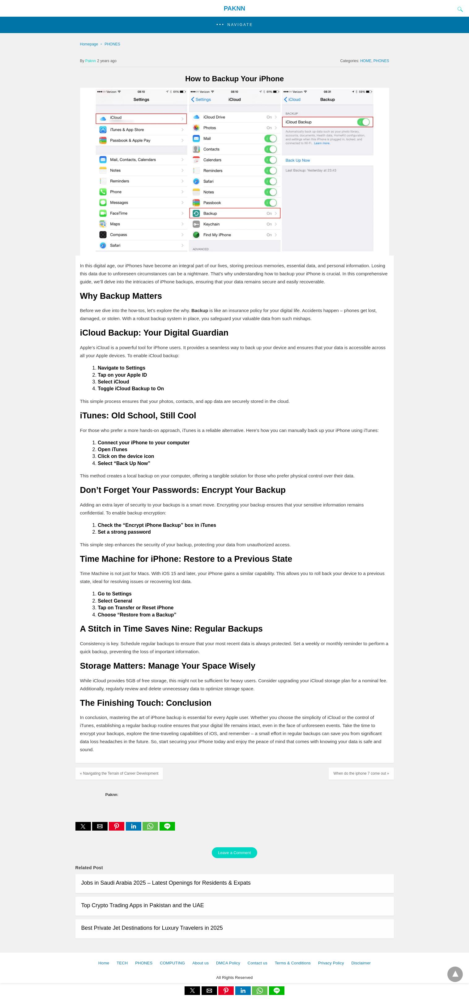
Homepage (89, 44)
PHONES (112, 44)
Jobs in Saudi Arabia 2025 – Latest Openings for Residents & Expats (166, 883)
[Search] (458, 9)
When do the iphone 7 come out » (361, 773)
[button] (234, 25)
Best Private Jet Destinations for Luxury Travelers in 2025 (152, 928)
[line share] (167, 829)
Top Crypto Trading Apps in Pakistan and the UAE (142, 905)
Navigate (240, 25)
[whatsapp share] (151, 829)
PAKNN (234, 8)
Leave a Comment (234, 852)
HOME (365, 61)
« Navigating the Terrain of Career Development (119, 773)
